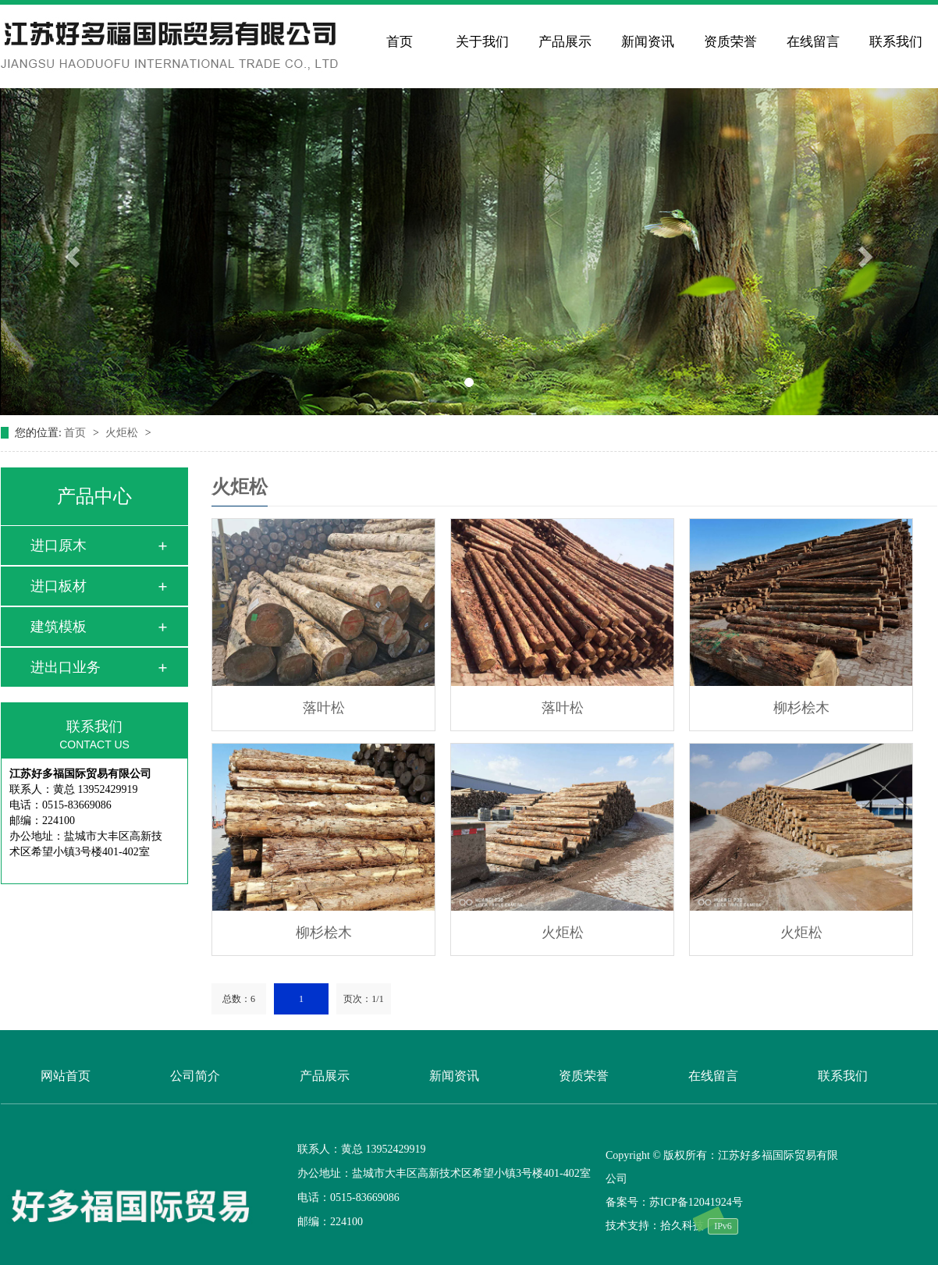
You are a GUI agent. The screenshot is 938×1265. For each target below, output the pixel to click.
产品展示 (565, 41)
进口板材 (58, 586)
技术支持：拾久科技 (655, 1225)
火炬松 (123, 433)
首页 (399, 41)
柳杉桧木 (801, 708)
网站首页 (66, 1075)
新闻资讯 (647, 41)
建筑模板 (58, 626)
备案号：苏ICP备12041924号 (674, 1202)
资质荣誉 (730, 41)
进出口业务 (65, 667)
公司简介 (195, 1075)
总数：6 (238, 998)
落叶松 (324, 708)
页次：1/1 (363, 998)
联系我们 (895, 41)
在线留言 (813, 41)
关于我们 (482, 41)
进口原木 (58, 545)
